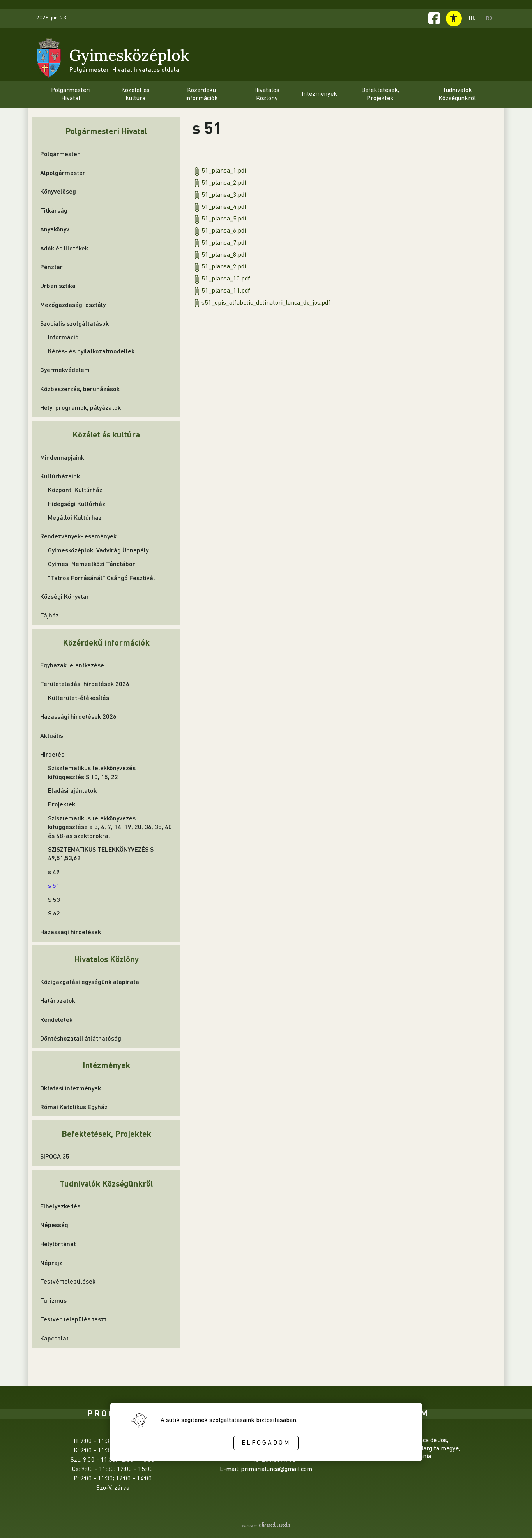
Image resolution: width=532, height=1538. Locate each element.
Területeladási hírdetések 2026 (84, 683)
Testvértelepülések (67, 1281)
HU (472, 18)
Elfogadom (266, 1443)
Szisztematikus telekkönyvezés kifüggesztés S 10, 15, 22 (92, 772)
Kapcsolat (54, 1338)
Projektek (61, 804)
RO (489, 18)
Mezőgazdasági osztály (73, 304)
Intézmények (106, 1065)
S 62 (54, 913)
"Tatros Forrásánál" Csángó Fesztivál (101, 577)
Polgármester (60, 153)
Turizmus (53, 1300)
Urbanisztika (58, 285)
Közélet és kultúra (106, 434)
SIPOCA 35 (54, 1156)
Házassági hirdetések (70, 931)
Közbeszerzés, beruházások (80, 388)
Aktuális (51, 735)
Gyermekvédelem (65, 369)
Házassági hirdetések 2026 (78, 716)
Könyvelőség (58, 191)
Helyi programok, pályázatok (80, 407)
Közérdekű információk (106, 642)
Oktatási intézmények (70, 1088)
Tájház (49, 615)
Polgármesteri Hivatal (106, 131)
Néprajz (51, 1262)
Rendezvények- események (78, 536)
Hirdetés (52, 754)
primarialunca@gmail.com (276, 1469)
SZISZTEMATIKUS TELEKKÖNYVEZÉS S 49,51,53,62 (101, 853)
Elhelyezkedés (60, 1206)
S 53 (54, 899)
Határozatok (57, 1000)
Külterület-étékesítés (78, 697)
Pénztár (51, 266)
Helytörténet (58, 1243)
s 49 (54, 871)
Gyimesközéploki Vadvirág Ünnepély (98, 550)
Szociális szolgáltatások (74, 323)
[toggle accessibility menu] (454, 18)
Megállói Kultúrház (75, 517)
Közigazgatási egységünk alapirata (89, 981)
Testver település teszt (73, 1319)
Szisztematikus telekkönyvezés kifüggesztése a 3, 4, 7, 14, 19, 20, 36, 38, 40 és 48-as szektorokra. (110, 826)
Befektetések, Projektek (106, 1133)
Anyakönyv (54, 229)
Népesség (54, 1224)
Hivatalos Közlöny (106, 959)
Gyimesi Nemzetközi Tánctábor (91, 563)
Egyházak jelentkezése (72, 664)
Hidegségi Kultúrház (76, 503)
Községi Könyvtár (64, 596)
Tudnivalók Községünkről (106, 1183)
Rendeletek (56, 1019)
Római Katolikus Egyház (74, 1106)
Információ (63, 336)
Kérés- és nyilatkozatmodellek (91, 351)
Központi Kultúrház (75, 489)
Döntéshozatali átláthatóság (80, 1038)
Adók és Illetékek (64, 248)
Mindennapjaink (62, 457)
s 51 (54, 885)
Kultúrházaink (60, 476)
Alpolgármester (62, 172)
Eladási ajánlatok (72, 790)
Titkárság (53, 210)
